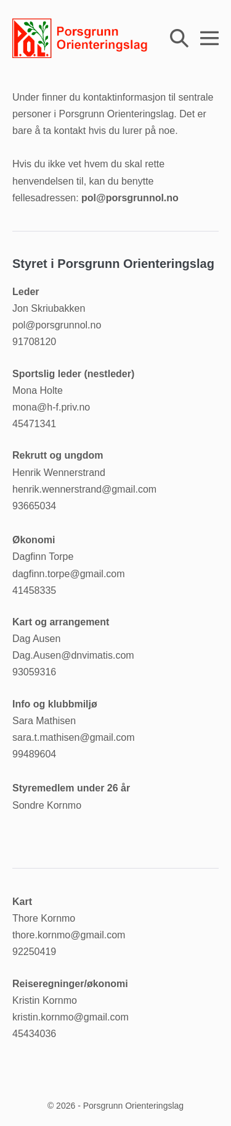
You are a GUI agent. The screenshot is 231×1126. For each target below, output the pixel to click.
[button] (179, 38)
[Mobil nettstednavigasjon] (209, 38)
